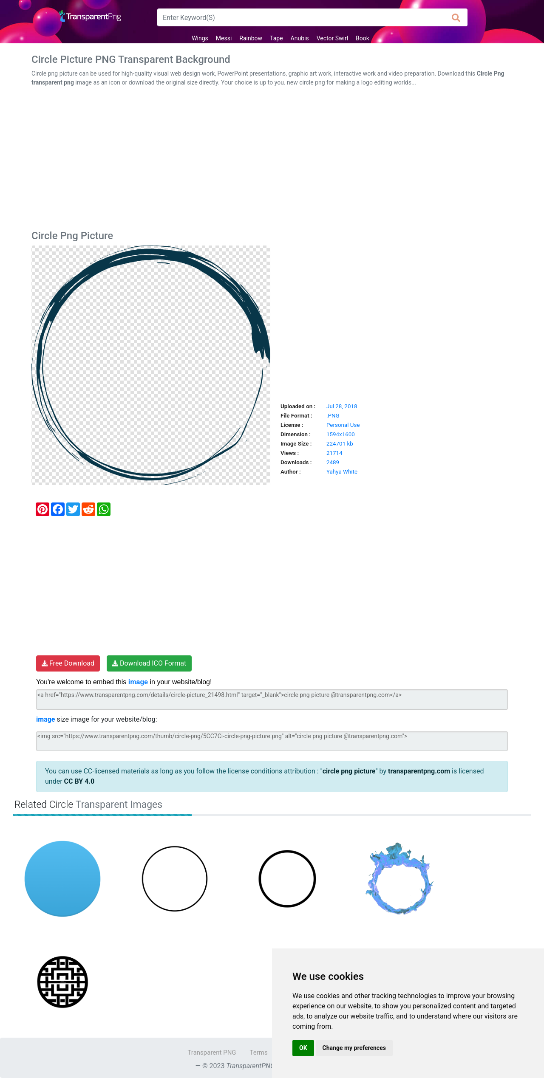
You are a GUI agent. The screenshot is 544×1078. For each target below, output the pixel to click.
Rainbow (250, 38)
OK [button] (303, 1047)
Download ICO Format (149, 663)
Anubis (300, 38)
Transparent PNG (211, 1052)
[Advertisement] (272, 160)
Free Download (68, 663)
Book (362, 38)
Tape (276, 38)
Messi (224, 38)
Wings (200, 38)
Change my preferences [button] (354, 1047)
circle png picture (349, 771)
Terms (259, 1052)
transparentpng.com (419, 771)
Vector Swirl (332, 38)
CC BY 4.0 (79, 781)
